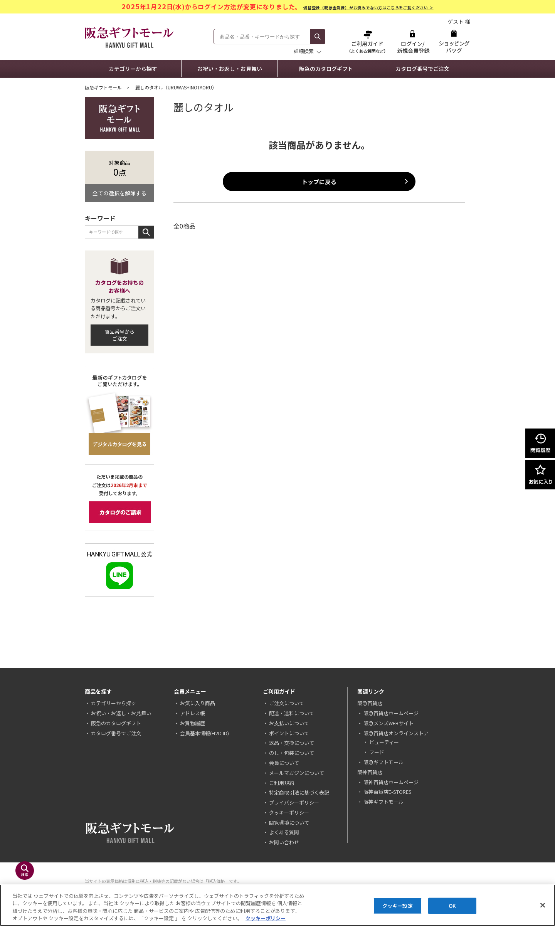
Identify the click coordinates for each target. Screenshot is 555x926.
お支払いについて (289, 723)
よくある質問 (284, 832)
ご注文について (286, 703)
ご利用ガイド (368, 41)
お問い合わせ (284, 842)
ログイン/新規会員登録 (412, 41)
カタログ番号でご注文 (422, 68)
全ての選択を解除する (119, 193)
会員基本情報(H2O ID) (204, 733)
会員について (284, 762)
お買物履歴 (192, 723)
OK (452, 905)
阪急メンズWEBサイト (388, 723)
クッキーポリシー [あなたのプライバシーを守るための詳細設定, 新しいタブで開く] (266, 918)
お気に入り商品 (197, 703)
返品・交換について (291, 742)
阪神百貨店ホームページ (391, 782)
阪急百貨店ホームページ (391, 713)
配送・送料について (291, 713)
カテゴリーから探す (133, 68)
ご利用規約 (281, 783)
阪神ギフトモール (383, 801)
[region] (277, 905)
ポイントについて (289, 733)
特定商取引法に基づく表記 (299, 792)
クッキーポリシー (289, 812)
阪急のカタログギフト (326, 68)
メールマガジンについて (296, 772)
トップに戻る (319, 182)
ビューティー (384, 742)
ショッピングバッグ (453, 41)
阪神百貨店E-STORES (387, 791)
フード (376, 752)
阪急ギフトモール (103, 87)
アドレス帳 (192, 713)
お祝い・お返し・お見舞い (229, 68)
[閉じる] (542, 905)
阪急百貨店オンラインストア (396, 733)
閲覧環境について (289, 822)
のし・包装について (291, 752)
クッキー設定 (397, 905)
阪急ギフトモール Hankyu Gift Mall (129, 37)
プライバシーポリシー (294, 802)
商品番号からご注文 (119, 335)
